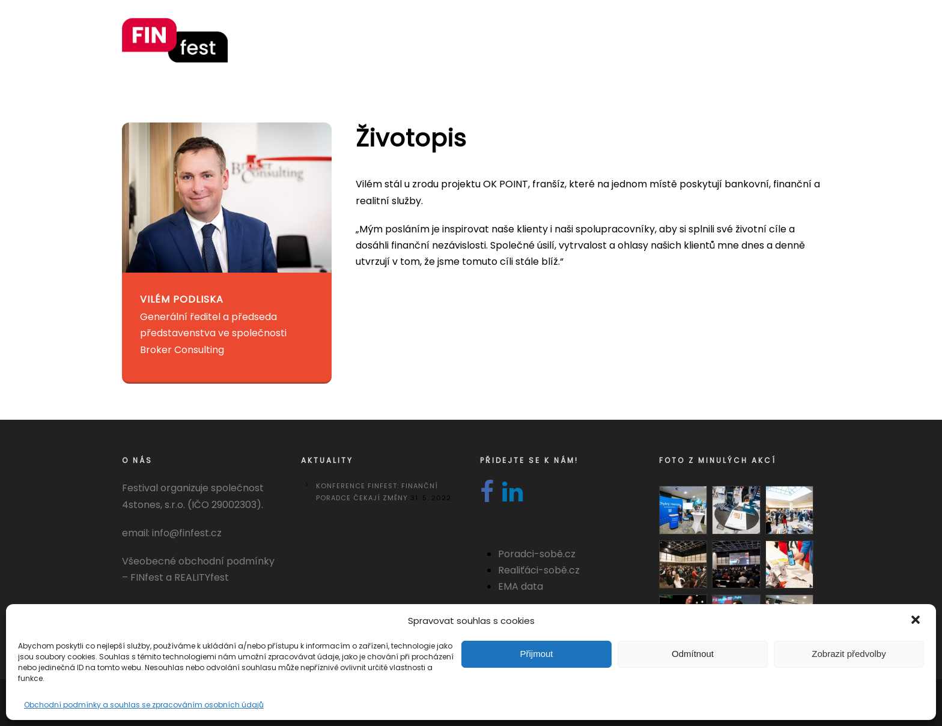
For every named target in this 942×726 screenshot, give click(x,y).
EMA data (520, 586)
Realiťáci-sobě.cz (539, 570)
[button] (917, 621)
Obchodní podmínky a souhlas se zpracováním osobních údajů (144, 705)
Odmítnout (693, 654)
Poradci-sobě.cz (537, 554)
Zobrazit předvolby (849, 654)
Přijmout (536, 654)
